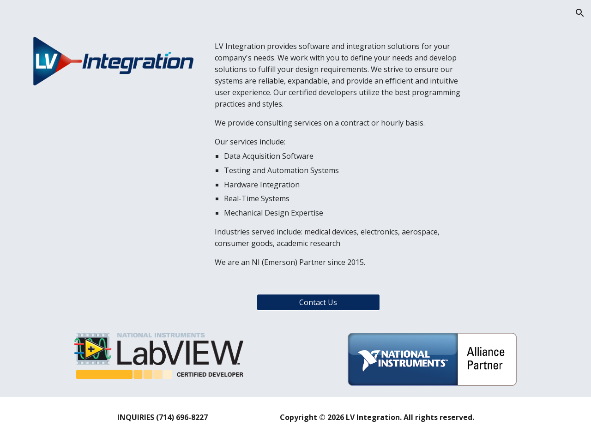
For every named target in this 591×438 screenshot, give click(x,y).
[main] (340, 154)
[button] (580, 13)
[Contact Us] (318, 302)
